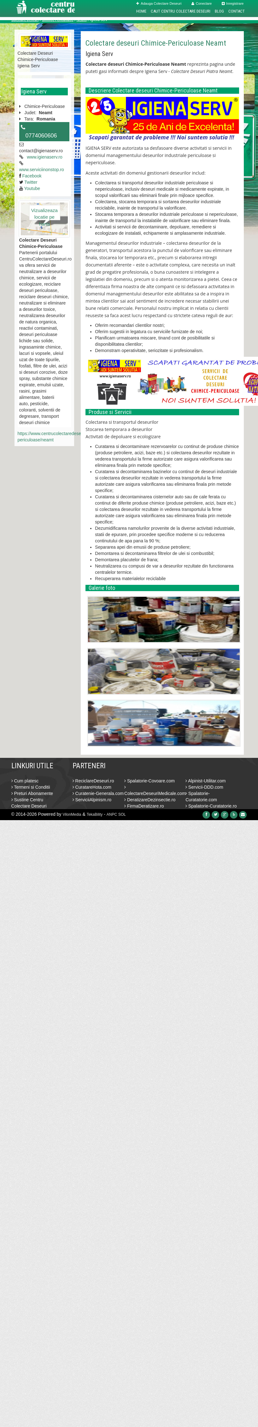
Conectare (201, 3)
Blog (219, 11)
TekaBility (95, 814)
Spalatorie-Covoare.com (149, 780)
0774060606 (41, 135)
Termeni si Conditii (30, 787)
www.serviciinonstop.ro (41, 169)
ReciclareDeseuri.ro (93, 780)
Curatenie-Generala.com (98, 793)
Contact (236, 11)
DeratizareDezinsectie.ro (149, 799)
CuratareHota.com (92, 787)
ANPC (112, 814)
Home (141, 11)
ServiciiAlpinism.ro (92, 799)
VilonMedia (71, 814)
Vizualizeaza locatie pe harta (44, 214)
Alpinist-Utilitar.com (205, 780)
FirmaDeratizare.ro (144, 806)
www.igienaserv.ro (44, 156)
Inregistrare (233, 3)
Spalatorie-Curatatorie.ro (211, 806)
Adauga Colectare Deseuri (158, 3)
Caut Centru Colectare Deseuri (180, 11)
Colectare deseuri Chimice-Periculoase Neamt (155, 43)
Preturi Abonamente (32, 793)
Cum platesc (25, 780)
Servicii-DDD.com (204, 787)
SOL (122, 814)
